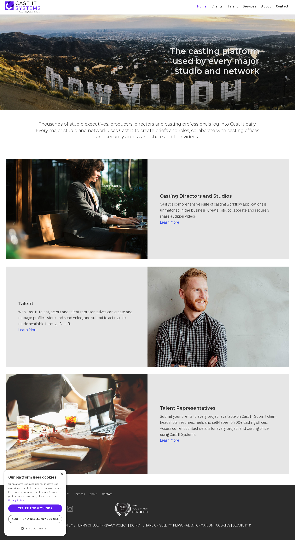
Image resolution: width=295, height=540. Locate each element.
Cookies (223, 525)
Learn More (169, 222)
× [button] (61, 474)
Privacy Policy (114, 525)
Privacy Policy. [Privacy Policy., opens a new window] (16, 500)
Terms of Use (87, 525)
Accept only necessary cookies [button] (35, 518)
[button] (35, 529)
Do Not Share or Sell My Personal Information (171, 525)
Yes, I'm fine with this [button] (35, 508)
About (266, 6)
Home (202, 6)
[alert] (35, 503)
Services (249, 6)
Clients (217, 6)
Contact (282, 6)
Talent (233, 6)
